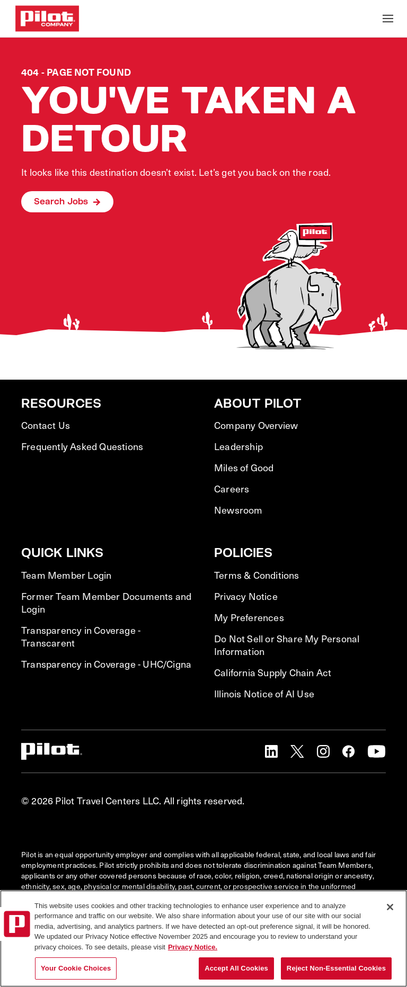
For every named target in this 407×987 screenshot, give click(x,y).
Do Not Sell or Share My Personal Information (286, 645)
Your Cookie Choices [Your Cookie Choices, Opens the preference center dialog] (76, 968)
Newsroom (238, 510)
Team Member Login (66, 575)
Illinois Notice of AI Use (264, 693)
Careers (231, 488)
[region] (203, 938)
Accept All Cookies (236, 968)
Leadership (238, 446)
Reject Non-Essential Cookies (336, 968)
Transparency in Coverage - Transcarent (80, 636)
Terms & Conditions (256, 575)
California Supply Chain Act (272, 672)
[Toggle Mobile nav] (388, 18)
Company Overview (256, 425)
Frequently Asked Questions (82, 446)
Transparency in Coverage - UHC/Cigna (106, 664)
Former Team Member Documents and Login (106, 602)
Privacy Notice (246, 596)
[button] (271, 751)
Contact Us (45, 425)
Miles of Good (244, 467)
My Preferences (249, 617)
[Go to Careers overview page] (47, 18)
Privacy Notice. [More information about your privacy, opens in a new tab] (192, 947)
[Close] (390, 907)
